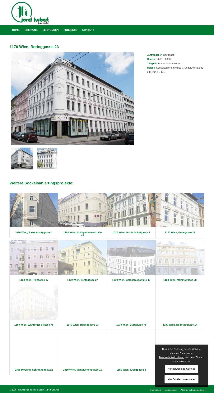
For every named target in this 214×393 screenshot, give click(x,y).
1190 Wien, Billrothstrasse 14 (180, 324)
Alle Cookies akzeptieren (181, 379)
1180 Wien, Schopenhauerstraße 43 (82, 234)
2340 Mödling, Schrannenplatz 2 (34, 369)
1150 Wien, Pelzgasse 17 (34, 279)
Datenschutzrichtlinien (171, 357)
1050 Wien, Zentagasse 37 (82, 279)
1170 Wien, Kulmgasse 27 (180, 232)
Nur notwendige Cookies (181, 369)
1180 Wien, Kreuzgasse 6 (131, 369)
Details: (151, 67)
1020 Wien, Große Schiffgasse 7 (131, 232)
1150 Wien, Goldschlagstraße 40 (131, 279)
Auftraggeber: (155, 55)
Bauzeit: (152, 59)
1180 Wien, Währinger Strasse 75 (34, 324)
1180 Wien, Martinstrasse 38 (180, 279)
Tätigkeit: (152, 63)
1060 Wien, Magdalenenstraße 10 (82, 369)
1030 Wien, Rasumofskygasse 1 (34, 232)
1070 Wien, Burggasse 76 (131, 324)
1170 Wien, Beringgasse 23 (83, 324)
